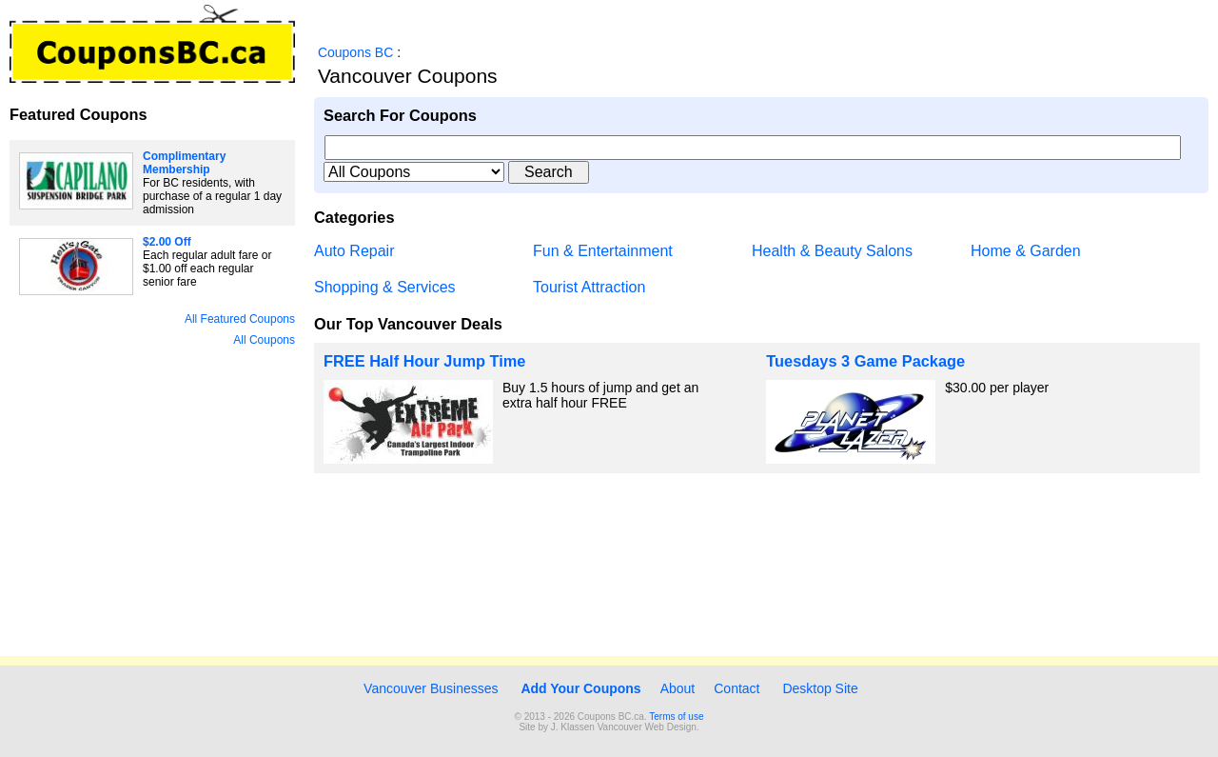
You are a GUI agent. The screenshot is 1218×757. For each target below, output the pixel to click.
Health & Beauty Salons (832, 251)
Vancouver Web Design (647, 727)
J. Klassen (573, 727)
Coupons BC (355, 52)
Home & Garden (1026, 251)
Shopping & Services (385, 287)
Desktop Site (819, 688)
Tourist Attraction (589, 287)
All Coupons (264, 340)
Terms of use (676, 716)
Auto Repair (354, 251)
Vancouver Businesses (429, 688)
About (678, 688)
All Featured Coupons (240, 319)
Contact (736, 688)
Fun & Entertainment (603, 251)
